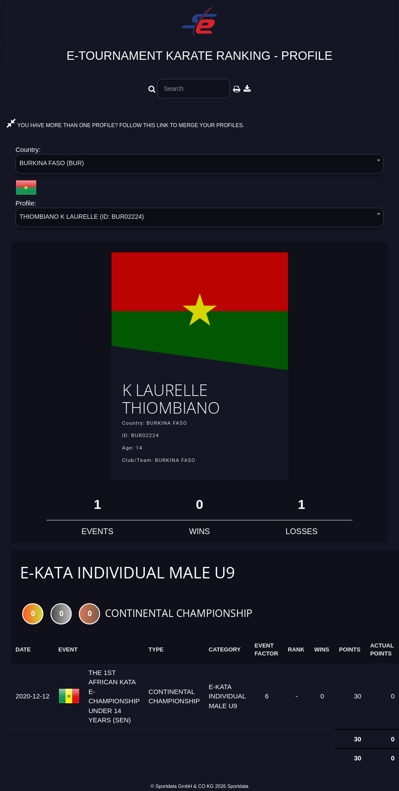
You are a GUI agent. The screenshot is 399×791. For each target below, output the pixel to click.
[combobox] (199, 165)
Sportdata (237, 786)
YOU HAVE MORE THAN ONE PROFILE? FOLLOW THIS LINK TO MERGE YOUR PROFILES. (125, 125)
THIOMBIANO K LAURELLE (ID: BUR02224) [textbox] (81, 216)
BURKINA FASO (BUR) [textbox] (51, 163)
